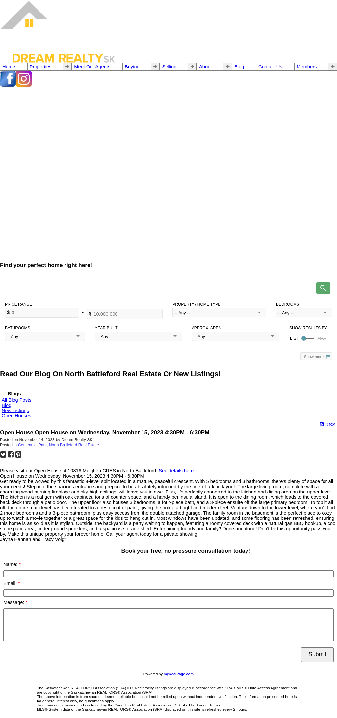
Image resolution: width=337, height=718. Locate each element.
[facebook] (8, 85)
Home (8, 66)
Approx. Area (206, 328)
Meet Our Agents (92, 66)
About (205, 66)
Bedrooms (287, 304)
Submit (317, 654)
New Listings (15, 410)
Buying (132, 66)
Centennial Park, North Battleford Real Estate (58, 445)
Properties (41, 66)
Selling (169, 66)
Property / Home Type (196, 304)
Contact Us (270, 66)
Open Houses (16, 415)
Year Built (106, 328)
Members (307, 66)
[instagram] (24, 85)
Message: (14, 602)
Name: (11, 564)
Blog (239, 66)
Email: (10, 583)
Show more (314, 356)
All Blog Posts (16, 400)
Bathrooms (17, 328)
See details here (176, 470)
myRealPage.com (179, 674)
